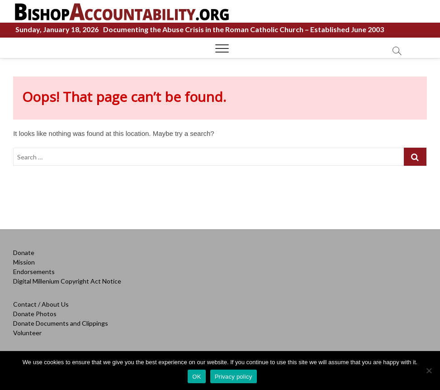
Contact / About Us (41, 304)
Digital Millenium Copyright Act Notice (67, 281)
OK (196, 376)
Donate (23, 252)
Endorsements (34, 271)
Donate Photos (35, 314)
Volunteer (27, 333)
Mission (24, 262)
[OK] (428, 370)
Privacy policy (233, 376)
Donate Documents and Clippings (60, 323)
